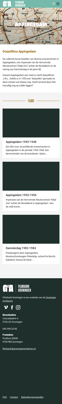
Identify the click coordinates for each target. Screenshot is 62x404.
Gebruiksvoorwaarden (32, 397)
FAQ (5, 397)
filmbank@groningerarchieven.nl (19, 348)
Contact (14, 397)
